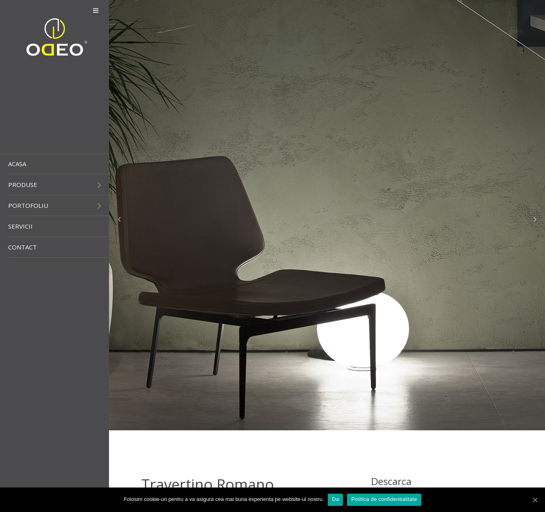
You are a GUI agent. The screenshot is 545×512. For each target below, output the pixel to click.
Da (335, 499)
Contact (22, 247)
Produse (22, 184)
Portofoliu (28, 205)
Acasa (17, 164)
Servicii (20, 226)
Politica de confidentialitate (384, 499)
